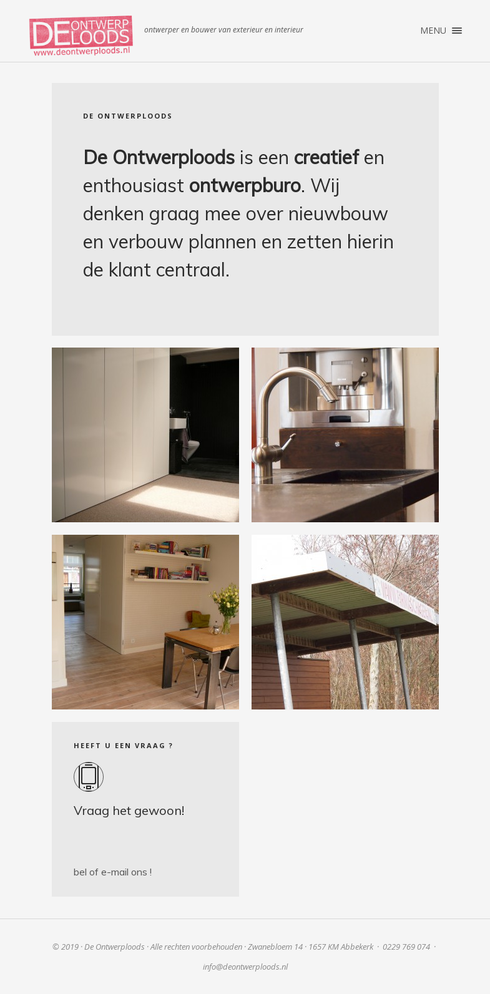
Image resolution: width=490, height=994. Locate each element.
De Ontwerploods (81, 35)
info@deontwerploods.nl (245, 966)
